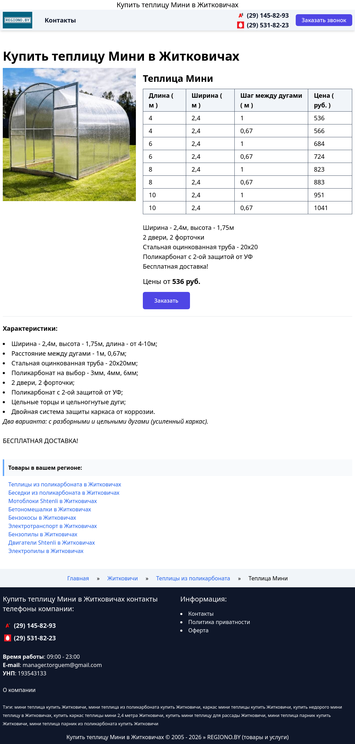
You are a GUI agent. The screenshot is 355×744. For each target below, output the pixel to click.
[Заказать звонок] (324, 20)
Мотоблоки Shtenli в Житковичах (52, 501)
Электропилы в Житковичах (46, 551)
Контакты (60, 20)
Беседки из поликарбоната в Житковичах (64, 492)
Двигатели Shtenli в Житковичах (51, 542)
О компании (19, 690)
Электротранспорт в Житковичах (52, 526)
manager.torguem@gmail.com (62, 665)
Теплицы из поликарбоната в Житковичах (64, 484)
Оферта (198, 630)
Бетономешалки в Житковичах (49, 509)
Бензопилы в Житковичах (42, 534)
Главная (78, 578)
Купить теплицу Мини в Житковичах (177, 4)
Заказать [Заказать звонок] (166, 300)
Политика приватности (219, 622)
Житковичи (122, 578)
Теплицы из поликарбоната (193, 578)
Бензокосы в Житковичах (42, 517)
